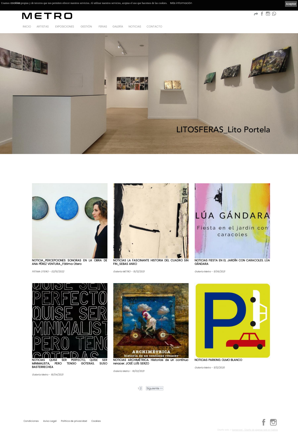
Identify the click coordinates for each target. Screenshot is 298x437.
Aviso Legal (50, 421)
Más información (181, 3)
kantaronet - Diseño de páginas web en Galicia (255, 430)
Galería (117, 26)
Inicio (27, 26)
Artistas (43, 26)
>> (155, 388)
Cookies (96, 421)
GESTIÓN (86, 26)
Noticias (135, 26)
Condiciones (31, 421)
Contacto (154, 26)
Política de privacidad (74, 421)
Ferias (103, 26)
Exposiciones (64, 26)
